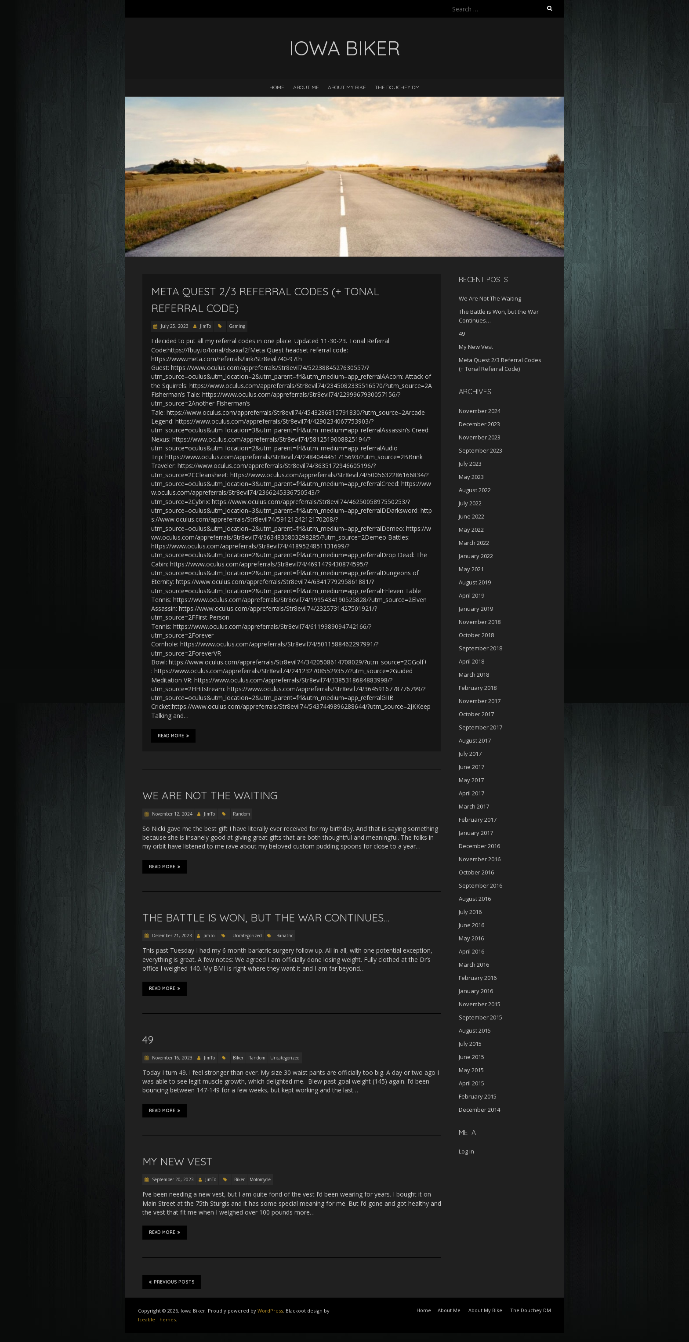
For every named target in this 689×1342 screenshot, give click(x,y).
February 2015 (478, 1096)
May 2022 (471, 529)
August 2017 (475, 740)
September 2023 (480, 450)
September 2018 (480, 648)
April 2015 (471, 1083)
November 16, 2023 (171, 1058)
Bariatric (284, 935)
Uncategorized (247, 935)
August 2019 (475, 582)
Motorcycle (260, 1179)
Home (276, 87)
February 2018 (478, 688)
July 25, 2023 (174, 326)
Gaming (237, 326)
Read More (173, 735)
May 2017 (471, 780)
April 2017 (471, 793)
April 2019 (471, 595)
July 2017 (470, 754)
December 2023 (479, 424)
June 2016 (471, 925)
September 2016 (480, 885)
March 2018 (474, 674)
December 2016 (479, 846)
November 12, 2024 (171, 814)
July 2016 (470, 912)
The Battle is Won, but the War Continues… (265, 917)
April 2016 (471, 951)
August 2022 (475, 490)
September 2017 (480, 727)
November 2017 (479, 701)
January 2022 (476, 556)
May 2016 (471, 938)
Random (241, 814)
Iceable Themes (157, 1319)
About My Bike (347, 87)
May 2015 (471, 1070)
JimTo (205, 326)
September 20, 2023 (172, 1179)
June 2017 (471, 767)
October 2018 (476, 635)
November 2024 (479, 411)
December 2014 (479, 1109)
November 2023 (479, 437)
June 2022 (471, 516)
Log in (466, 1151)
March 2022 (474, 543)
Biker (238, 1058)
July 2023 (470, 464)
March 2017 (474, 806)
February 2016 (478, 978)
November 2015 (479, 1004)
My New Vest (177, 1161)
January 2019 (476, 609)
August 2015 (475, 1030)
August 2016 (475, 899)
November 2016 (479, 859)
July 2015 (470, 1044)
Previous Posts (172, 1281)
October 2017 (476, 714)
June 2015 (471, 1057)
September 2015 (480, 1017)
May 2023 (471, 477)
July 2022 (470, 503)
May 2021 (471, 569)
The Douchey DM (397, 87)
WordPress (270, 1310)
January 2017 (476, 833)
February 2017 (478, 819)
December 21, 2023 (171, 935)
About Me (306, 87)
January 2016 (476, 991)
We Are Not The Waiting (210, 795)
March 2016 (474, 964)
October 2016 (476, 872)
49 (147, 1039)
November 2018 (479, 622)
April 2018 (471, 661)
